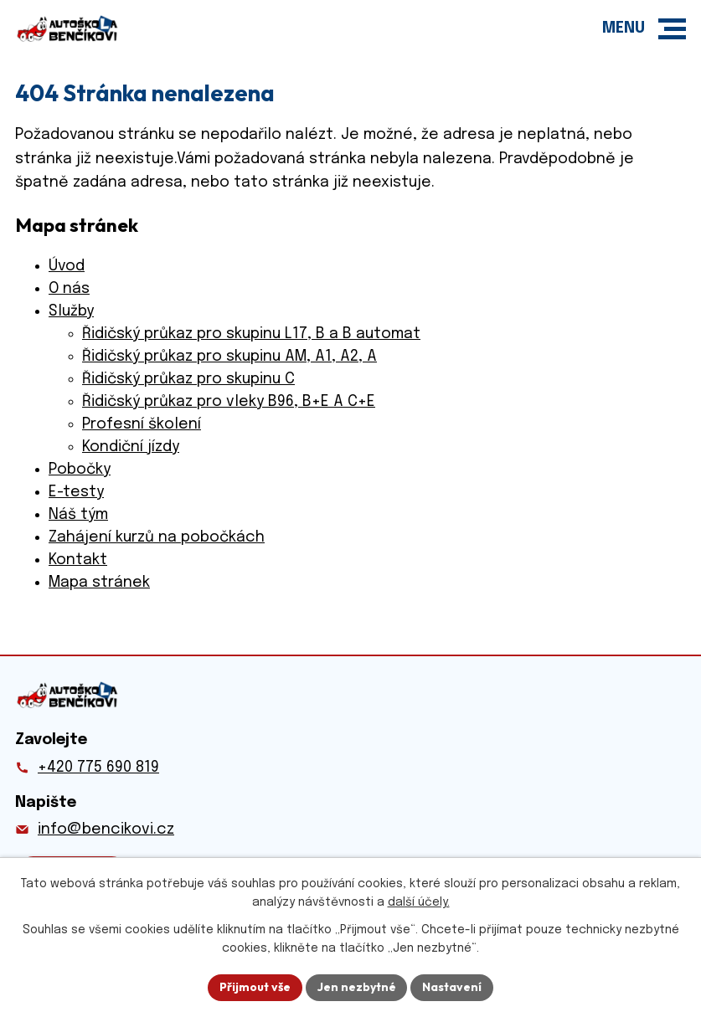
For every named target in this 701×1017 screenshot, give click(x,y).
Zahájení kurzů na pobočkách (157, 537)
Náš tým (78, 514)
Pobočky (80, 469)
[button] (672, 28)
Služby (71, 311)
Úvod (67, 266)
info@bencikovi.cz (106, 829)
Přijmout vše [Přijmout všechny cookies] (255, 986)
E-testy (76, 492)
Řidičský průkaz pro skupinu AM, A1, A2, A (229, 356)
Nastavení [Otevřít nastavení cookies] (452, 986)
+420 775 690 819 (98, 767)
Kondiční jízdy (130, 447)
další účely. (419, 903)
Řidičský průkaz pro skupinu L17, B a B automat (251, 334)
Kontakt (78, 560)
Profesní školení (141, 424)
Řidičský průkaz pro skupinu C (188, 379)
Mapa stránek (99, 582)
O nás (69, 288)
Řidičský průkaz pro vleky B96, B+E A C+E (228, 401)
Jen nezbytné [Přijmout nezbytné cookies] (356, 986)
